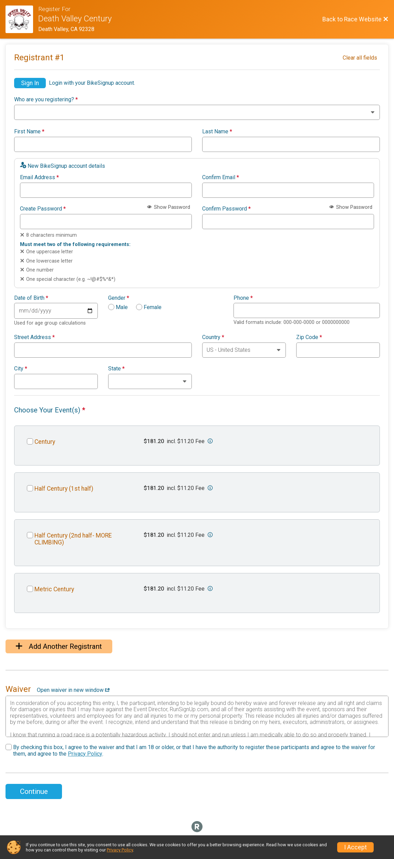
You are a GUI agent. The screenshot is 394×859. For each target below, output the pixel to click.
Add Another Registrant (59, 646)
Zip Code (309, 337)
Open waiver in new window (73, 690)
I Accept (355, 847)
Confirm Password (226, 209)
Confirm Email (220, 177)
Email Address (39, 177)
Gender (118, 298)
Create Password (43, 209)
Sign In (30, 83)
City (20, 369)
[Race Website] (22, 19)
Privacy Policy (85, 753)
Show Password (168, 207)
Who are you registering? (46, 99)
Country (213, 337)
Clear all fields (360, 57)
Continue (34, 791)
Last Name (217, 132)
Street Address (34, 337)
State (116, 369)
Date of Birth (31, 298)
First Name (29, 132)
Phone (243, 298)
